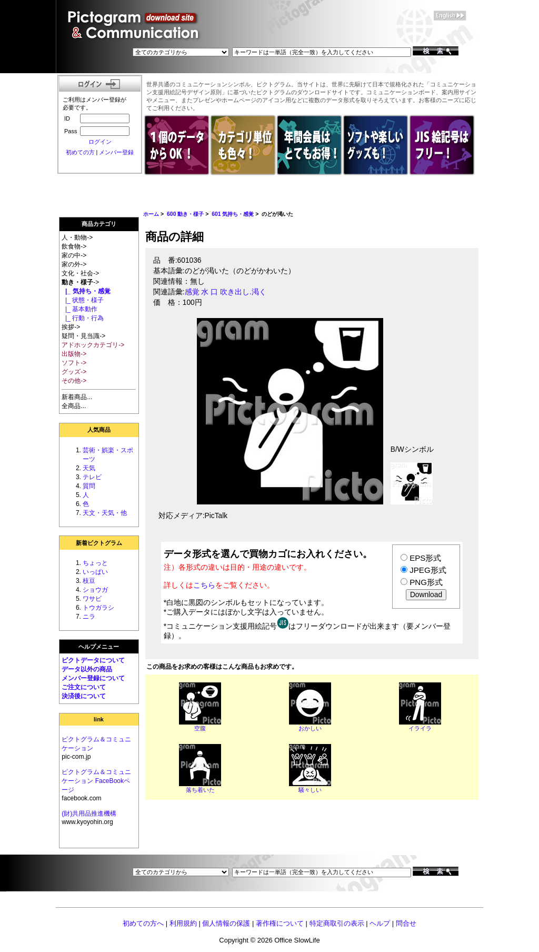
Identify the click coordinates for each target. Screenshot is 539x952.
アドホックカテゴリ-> (93, 345)
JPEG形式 (428, 570)
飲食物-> (74, 246)
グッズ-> (74, 371)
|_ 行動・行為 (83, 318)
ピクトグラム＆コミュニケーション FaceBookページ (96, 781)
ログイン (100, 141)
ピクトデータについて (93, 660)
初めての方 (80, 152)
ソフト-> (74, 362)
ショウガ (95, 589)
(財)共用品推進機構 (89, 813)
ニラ (89, 616)
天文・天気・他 (105, 513)
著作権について (280, 923)
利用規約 (183, 923)
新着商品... (77, 397)
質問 (89, 486)
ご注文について (84, 687)
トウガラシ (98, 607)
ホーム (151, 214)
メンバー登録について (93, 678)
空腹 (200, 728)
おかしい (310, 728)
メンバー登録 (116, 152)
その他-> (74, 380)
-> (80, 282)
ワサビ (92, 598)
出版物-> (74, 354)
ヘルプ (380, 923)
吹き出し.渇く (243, 292)
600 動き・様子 (185, 214)
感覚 (192, 292)
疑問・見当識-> (83, 336)
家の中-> (74, 255)
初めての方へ (143, 923)
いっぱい (95, 572)
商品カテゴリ (99, 224)
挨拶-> (71, 327)
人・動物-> (77, 237)
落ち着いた (200, 790)
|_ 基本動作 (79, 309)
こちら (204, 585)
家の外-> (74, 264)
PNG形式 (426, 582)
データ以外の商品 (87, 669)
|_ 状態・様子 (83, 300)
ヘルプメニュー (98, 646)
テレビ (92, 477)
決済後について (84, 696)
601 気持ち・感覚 (233, 214)
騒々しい (310, 790)
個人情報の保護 (226, 923)
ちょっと (95, 563)
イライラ (420, 728)
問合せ (406, 923)
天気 (89, 468)
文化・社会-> (80, 273)
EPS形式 (425, 557)
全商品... (74, 406)
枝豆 (89, 580)
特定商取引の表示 (337, 923)
